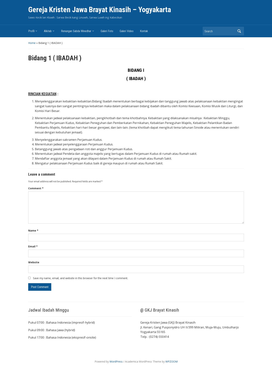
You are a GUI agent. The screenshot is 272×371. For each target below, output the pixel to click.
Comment (36, 188)
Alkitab (48, 31)
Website (33, 262)
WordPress (116, 361)
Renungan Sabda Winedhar (76, 31)
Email (33, 246)
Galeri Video (127, 31)
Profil (31, 31)
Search (239, 31)
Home (32, 43)
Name (33, 230)
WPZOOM (171, 361)
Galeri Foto (107, 31)
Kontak (144, 31)
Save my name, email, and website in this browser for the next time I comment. (80, 278)
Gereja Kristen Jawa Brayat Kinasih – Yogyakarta (99, 9)
